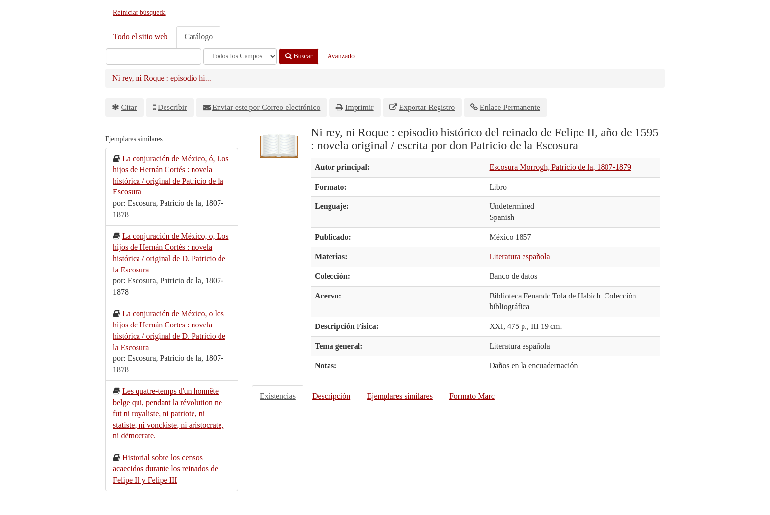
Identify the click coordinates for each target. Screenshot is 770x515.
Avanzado (341, 56)
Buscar (298, 56)
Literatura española (520, 256)
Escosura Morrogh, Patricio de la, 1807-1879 (560, 167)
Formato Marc (472, 396)
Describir (172, 107)
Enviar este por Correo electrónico (266, 107)
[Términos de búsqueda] (153, 56)
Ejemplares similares (400, 396)
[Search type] (240, 56)
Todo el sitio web (140, 36)
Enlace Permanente (510, 107)
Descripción (331, 396)
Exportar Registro (427, 107)
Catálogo (198, 36)
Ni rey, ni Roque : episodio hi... (161, 78)
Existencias (278, 396)
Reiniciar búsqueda (139, 12)
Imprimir (359, 107)
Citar (129, 107)
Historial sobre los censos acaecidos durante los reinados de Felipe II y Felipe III (165, 468)
